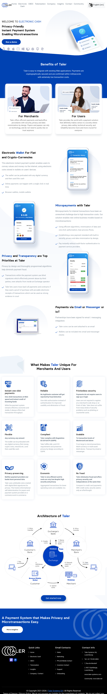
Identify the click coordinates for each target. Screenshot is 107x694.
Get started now (53, 598)
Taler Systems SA (55, 691)
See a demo (11, 42)
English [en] (96, 5)
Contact (68, 4)
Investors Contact (63, 665)
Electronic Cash (22, 5)
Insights (60, 4)
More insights (12, 629)
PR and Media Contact (64, 661)
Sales (59, 652)
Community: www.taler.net (93, 679)
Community (79, 4)
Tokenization (40, 4)
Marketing (60, 656)
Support (59, 669)
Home (14, 4)
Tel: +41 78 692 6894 (91, 659)
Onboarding (61, 673)
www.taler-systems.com (92, 674)
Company (51, 4)
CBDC (30, 4)
